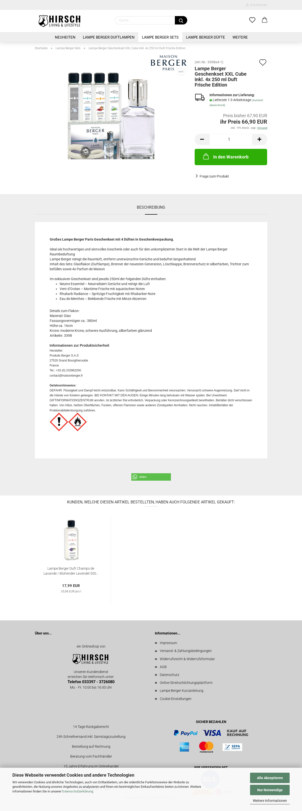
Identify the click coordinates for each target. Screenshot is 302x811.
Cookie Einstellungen (175, 699)
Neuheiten (65, 37)
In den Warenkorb (225, 156)
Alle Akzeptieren (270, 778)
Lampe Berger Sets (160, 37)
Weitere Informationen (270, 801)
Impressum (168, 643)
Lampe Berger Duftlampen (109, 37)
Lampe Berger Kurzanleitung (181, 691)
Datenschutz (169, 675)
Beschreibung (151, 207)
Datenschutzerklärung (77, 791)
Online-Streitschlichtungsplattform (186, 683)
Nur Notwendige (270, 790)
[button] (151, 477)
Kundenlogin (256, 5)
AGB (163, 667)
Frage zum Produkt (214, 176)
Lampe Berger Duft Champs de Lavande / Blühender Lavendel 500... (71, 570)
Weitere (240, 37)
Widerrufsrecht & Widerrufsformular (187, 659)
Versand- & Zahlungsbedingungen (186, 651)
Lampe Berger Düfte (205, 37)
